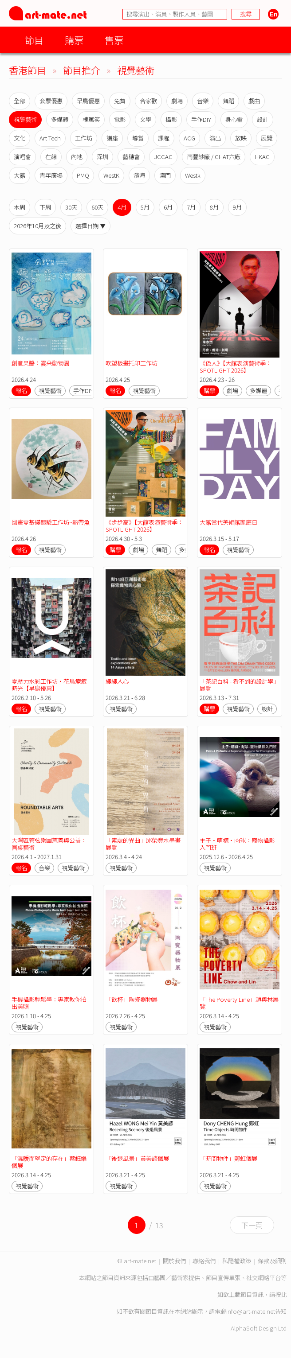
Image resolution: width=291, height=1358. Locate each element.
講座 (112, 138)
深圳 (102, 156)
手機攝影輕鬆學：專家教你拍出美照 (49, 1003)
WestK (111, 175)
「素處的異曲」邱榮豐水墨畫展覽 (143, 844)
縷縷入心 (117, 681)
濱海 (139, 175)
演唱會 (22, 156)
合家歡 (148, 101)
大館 (19, 175)
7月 (191, 207)
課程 (163, 138)
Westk (193, 175)
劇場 (177, 101)
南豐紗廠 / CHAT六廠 (213, 156)
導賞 (138, 138)
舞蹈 (228, 101)
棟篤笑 (91, 119)
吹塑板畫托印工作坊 (131, 363)
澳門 (165, 175)
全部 (19, 101)
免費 (120, 101)
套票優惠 (51, 101)
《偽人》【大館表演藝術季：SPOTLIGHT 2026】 (235, 366)
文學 (145, 119)
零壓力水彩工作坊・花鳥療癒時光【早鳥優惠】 (49, 685)
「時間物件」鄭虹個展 (228, 1158)
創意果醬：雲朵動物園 (40, 363)
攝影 (171, 119)
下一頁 (252, 1225)
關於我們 (174, 1261)
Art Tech (50, 138)
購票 (74, 40)
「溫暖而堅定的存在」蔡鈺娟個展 (49, 1162)
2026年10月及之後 (37, 226)
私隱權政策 (236, 1261)
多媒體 (59, 119)
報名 (21, 390)
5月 (145, 207)
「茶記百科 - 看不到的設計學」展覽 (239, 685)
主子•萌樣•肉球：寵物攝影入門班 (237, 844)
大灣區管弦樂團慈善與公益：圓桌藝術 (49, 844)
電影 (120, 119)
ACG (189, 138)
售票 (114, 40)
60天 (97, 207)
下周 (45, 207)
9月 (237, 207)
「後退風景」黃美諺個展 (137, 1158)
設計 (262, 119)
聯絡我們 (204, 1261)
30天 (71, 207)
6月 (168, 207)
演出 (215, 138)
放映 (241, 138)
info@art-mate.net (250, 1311)
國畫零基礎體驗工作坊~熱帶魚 (51, 522)
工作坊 (83, 138)
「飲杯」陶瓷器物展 (131, 999)
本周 (19, 207)
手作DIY (201, 119)
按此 (281, 1294)
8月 (214, 207)
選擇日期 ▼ (90, 226)
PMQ (83, 175)
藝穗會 (131, 156)
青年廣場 (51, 175)
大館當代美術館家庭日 (228, 522)
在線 (51, 156)
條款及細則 (272, 1261)
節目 (34, 40)
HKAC (262, 156)
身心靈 (234, 119)
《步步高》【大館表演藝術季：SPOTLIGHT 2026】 (144, 525)
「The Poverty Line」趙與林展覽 (239, 1003)
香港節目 (27, 70)
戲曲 (254, 101)
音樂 (202, 101)
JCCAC (163, 156)
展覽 (266, 138)
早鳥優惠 (88, 101)
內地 (77, 156)
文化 (19, 138)
